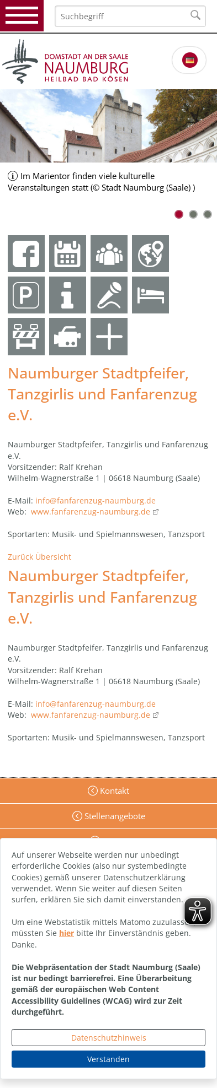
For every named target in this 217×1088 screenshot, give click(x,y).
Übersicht (53, 556)
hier (66, 933)
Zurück (20, 556)
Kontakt (113, 790)
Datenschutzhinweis (108, 1037)
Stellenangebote (113, 815)
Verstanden (108, 1059)
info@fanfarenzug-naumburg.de (95, 500)
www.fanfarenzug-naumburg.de (90, 511)
